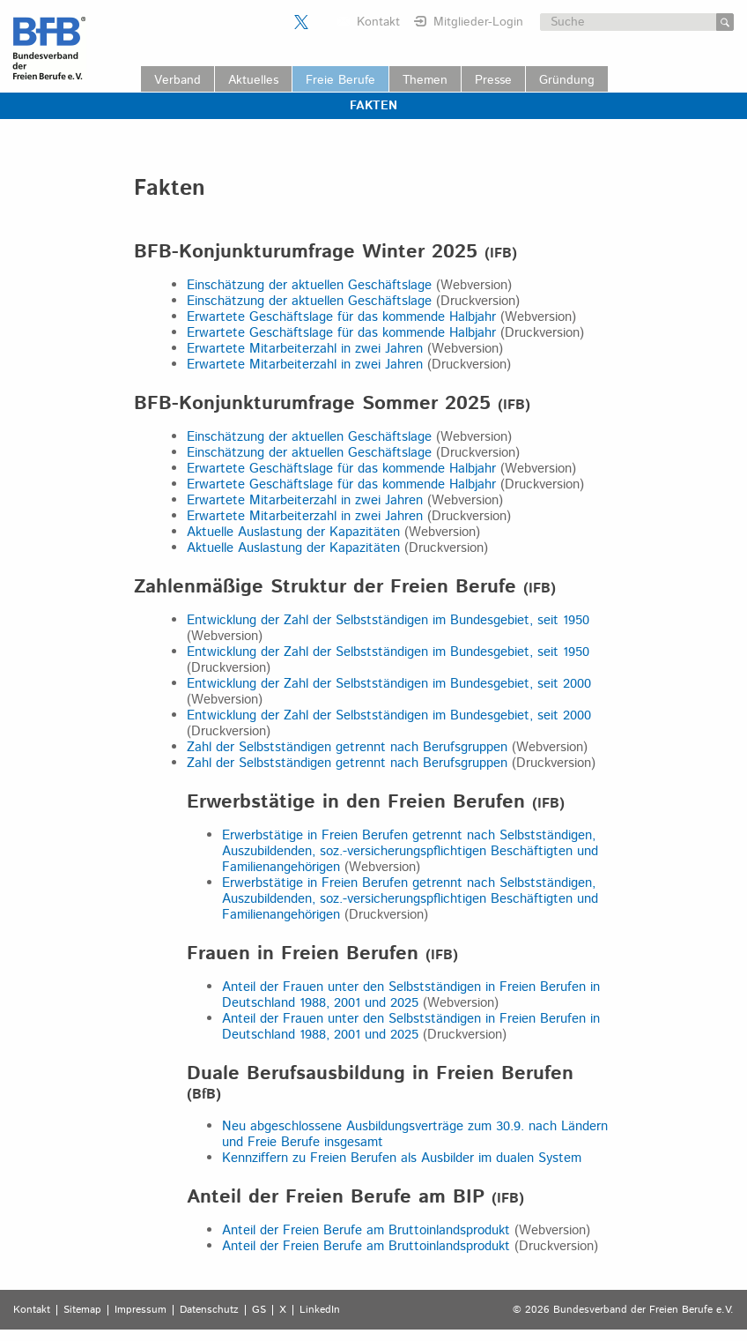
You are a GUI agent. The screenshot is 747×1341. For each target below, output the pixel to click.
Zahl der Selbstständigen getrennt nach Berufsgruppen (347, 747)
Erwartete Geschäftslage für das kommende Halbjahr (341, 317)
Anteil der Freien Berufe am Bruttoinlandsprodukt (366, 1230)
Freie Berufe (340, 80)
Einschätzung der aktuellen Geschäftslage (309, 285)
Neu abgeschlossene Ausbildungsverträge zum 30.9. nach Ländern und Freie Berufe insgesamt (415, 1134)
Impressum (140, 1310)
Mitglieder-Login (478, 22)
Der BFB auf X (301, 22)
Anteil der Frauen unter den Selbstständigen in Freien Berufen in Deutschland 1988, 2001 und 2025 (411, 995)
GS (259, 1310)
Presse (493, 80)
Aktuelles (253, 80)
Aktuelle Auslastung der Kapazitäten (293, 532)
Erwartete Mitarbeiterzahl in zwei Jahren (305, 348)
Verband (177, 80)
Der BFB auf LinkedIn (323, 22)
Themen (425, 80)
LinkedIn (320, 1310)
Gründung (567, 80)
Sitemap (82, 1310)
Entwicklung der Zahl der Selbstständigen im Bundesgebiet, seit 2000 (389, 683)
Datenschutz (209, 1310)
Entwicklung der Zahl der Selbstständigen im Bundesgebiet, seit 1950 (388, 620)
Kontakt (378, 22)
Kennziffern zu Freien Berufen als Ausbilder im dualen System (401, 1158)
